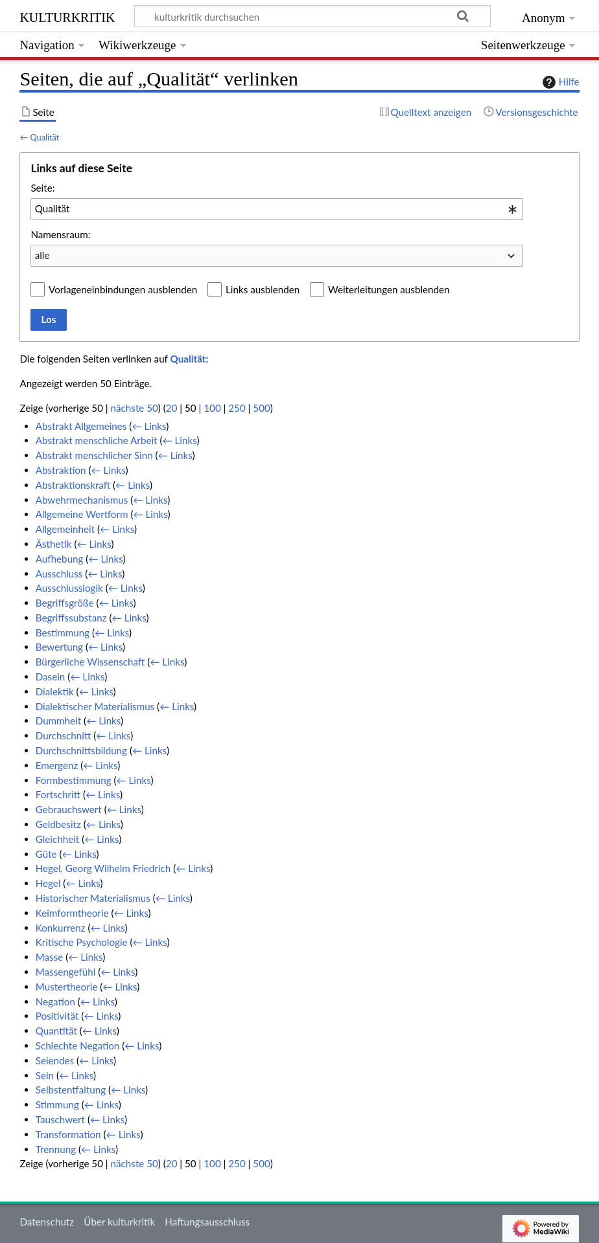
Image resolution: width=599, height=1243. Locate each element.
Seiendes (55, 1060)
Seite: (42, 188)
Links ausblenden (263, 289)
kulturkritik (67, 16)
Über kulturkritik (119, 1221)
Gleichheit (58, 839)
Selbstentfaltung (71, 1089)
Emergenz (57, 765)
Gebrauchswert (69, 809)
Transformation (68, 1134)
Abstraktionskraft (73, 485)
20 (172, 408)
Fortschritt (58, 794)
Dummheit (58, 720)
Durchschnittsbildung (81, 750)
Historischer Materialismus (93, 898)
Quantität (56, 1030)
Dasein (50, 676)
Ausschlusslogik (69, 588)
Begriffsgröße (65, 603)
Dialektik (55, 691)
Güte (46, 854)
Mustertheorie (67, 986)
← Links (149, 426)
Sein (45, 1075)
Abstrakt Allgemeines (81, 426)
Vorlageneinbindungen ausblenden (123, 289)
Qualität (44, 137)
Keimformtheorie (72, 913)
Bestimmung (62, 632)
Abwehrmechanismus (82, 500)
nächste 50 (134, 408)
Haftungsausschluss (207, 1221)
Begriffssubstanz (71, 617)
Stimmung (57, 1104)
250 (236, 408)
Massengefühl (66, 972)
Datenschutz (46, 1221)
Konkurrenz (61, 928)
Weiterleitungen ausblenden (388, 289)
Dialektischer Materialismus (95, 706)
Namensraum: (60, 234)
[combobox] (276, 209)
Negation (55, 1001)
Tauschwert (60, 1119)
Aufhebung (60, 559)
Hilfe (559, 82)
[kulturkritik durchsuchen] (313, 16)
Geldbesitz (58, 824)
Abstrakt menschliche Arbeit (97, 440)
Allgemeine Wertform (82, 514)
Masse (50, 957)
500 (261, 408)
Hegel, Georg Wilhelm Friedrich (103, 868)
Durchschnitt (63, 735)
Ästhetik (54, 544)
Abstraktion (61, 470)
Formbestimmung (74, 780)
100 (212, 408)
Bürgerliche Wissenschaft (90, 661)
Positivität (57, 1016)
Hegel (48, 883)
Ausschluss (59, 573)
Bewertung (59, 647)
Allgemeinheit (65, 529)
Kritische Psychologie (82, 942)
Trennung (56, 1149)
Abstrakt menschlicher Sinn (94, 455)
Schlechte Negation (78, 1045)
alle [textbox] (42, 255)
